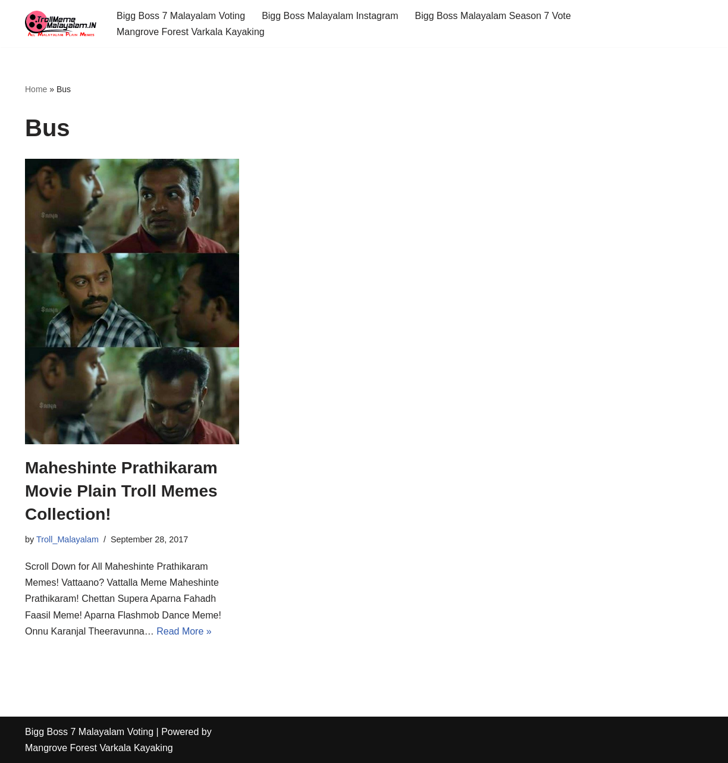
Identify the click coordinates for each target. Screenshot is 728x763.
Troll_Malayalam (67, 539)
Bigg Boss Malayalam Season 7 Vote (493, 16)
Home (36, 89)
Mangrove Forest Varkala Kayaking (191, 32)
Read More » (184, 631)
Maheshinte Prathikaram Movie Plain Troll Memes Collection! (121, 491)
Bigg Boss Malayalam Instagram (330, 16)
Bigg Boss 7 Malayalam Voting (181, 16)
